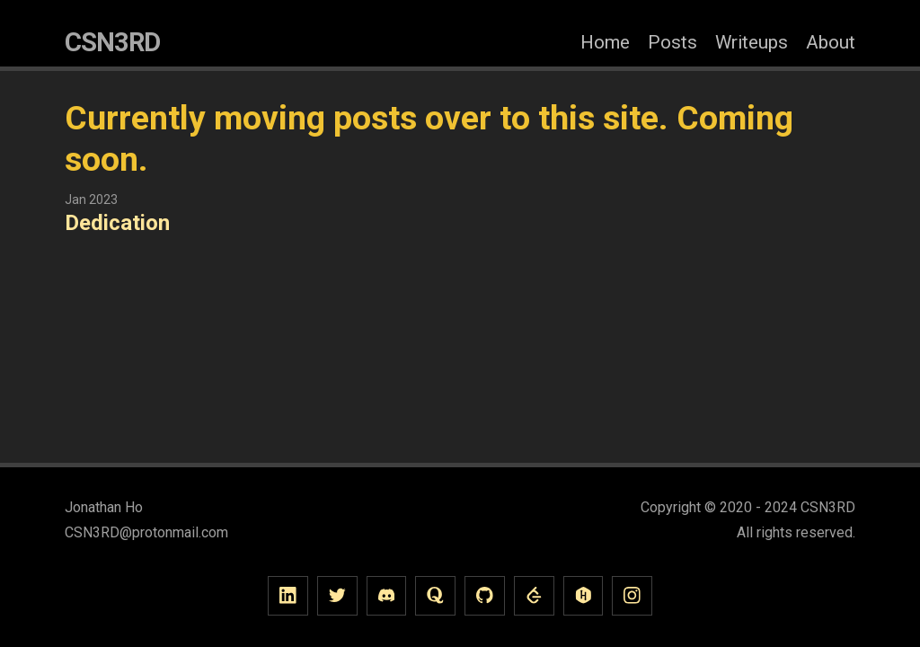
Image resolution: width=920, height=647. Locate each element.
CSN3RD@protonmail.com (146, 532)
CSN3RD (112, 42)
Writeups (751, 42)
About (830, 42)
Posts (672, 42)
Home (605, 42)
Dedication (117, 222)
